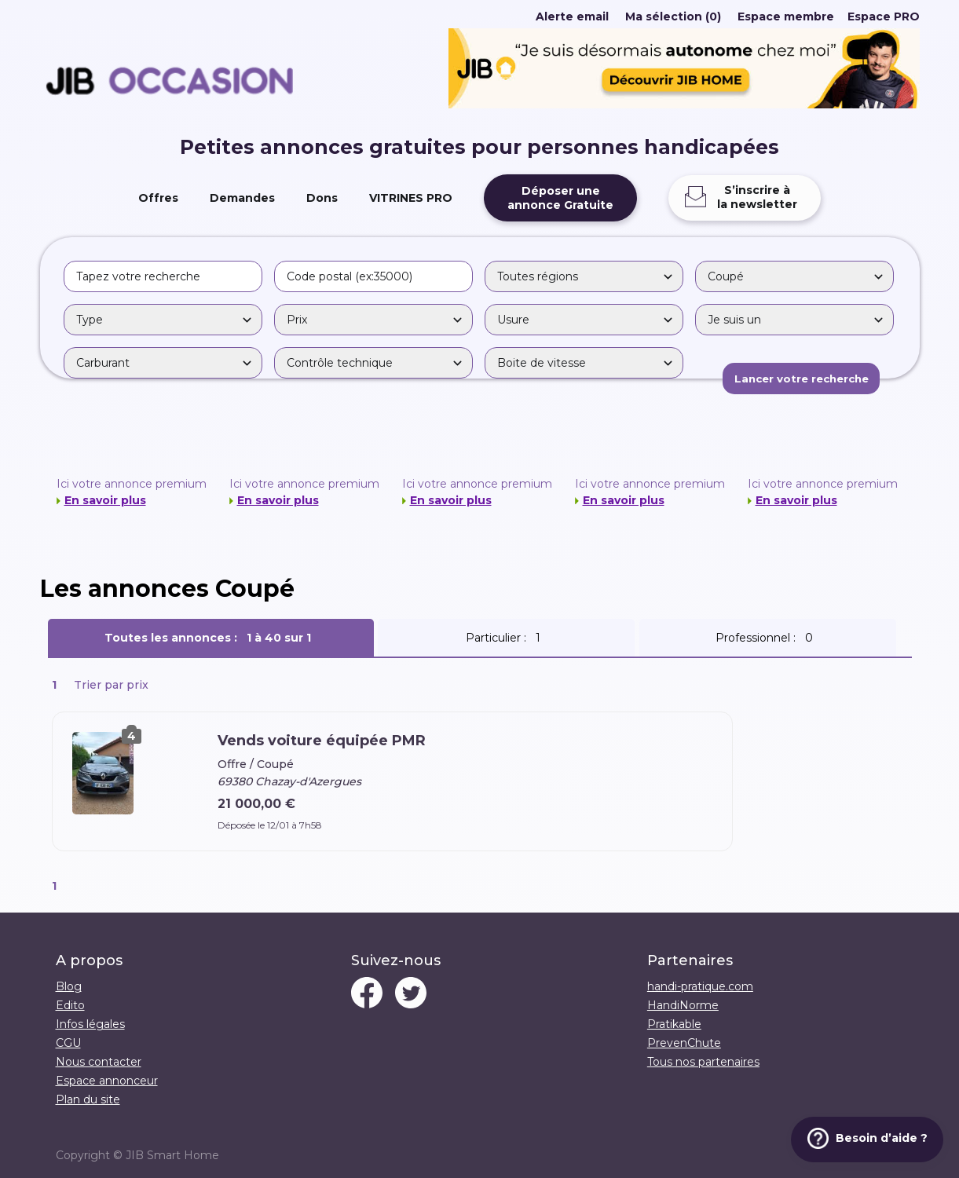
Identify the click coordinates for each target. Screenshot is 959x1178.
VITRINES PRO (410, 198)
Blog (69, 986)
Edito (70, 1005)
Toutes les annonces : (210, 638)
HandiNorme (683, 1005)
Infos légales (90, 1024)
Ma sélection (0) (673, 16)
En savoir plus (105, 500)
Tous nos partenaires (703, 1062)
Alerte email (572, 16)
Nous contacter (98, 1062)
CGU (68, 1043)
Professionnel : (767, 638)
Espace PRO (883, 16)
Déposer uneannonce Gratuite (560, 198)
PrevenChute (684, 1043)
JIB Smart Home (172, 1155)
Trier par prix (111, 685)
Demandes (242, 198)
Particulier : (506, 638)
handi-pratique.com (700, 986)
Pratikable (674, 1024)
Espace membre (786, 16)
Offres (158, 198)
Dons (322, 198)
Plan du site (88, 1099)
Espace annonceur (107, 1081)
